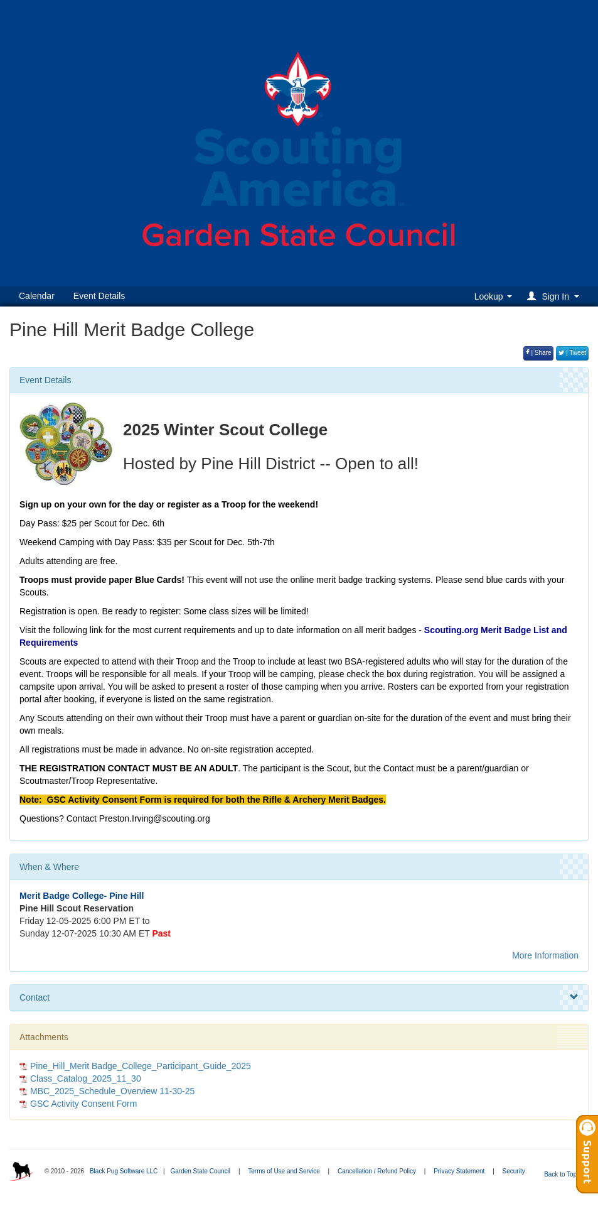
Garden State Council (200, 1171)
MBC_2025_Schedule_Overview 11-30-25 (112, 1091)
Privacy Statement (459, 1171)
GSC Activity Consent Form (83, 1104)
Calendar (37, 296)
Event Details (99, 296)
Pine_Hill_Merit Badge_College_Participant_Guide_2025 (140, 1066)
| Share (539, 352)
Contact (299, 997)
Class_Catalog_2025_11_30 (85, 1078)
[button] (555, 296)
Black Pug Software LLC (124, 1171)
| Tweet (572, 352)
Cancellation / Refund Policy (377, 1171)
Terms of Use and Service (284, 1171)
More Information (545, 955)
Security (514, 1171)
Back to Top (564, 1174)
